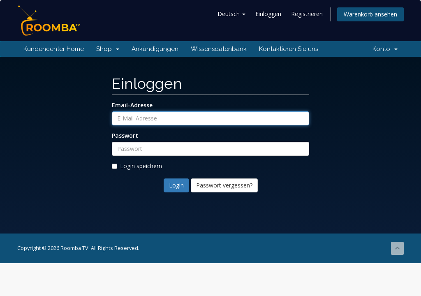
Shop (107, 49)
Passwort (125, 135)
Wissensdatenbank (219, 49)
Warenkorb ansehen (370, 14)
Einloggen (268, 14)
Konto (385, 49)
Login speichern (137, 166)
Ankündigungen (155, 49)
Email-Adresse (132, 105)
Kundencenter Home (53, 49)
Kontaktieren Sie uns (288, 49)
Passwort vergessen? (224, 185)
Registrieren (307, 14)
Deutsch (231, 14)
